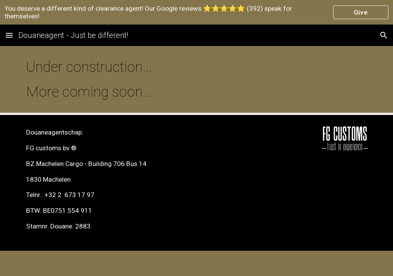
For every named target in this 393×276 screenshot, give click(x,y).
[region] (196, 12)
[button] (9, 35)
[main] (196, 79)
